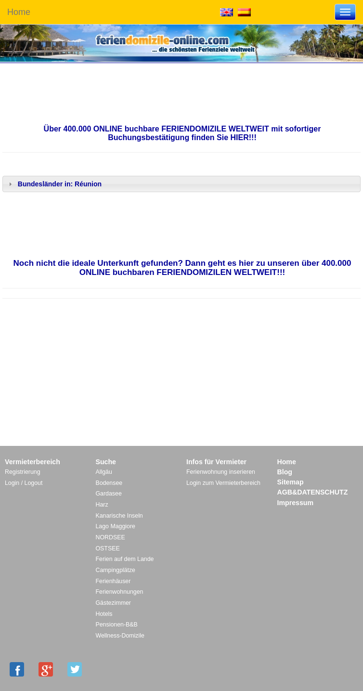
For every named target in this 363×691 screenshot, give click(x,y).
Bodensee (109, 483)
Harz (102, 504)
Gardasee (109, 493)
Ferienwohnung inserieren (220, 472)
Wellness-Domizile (120, 635)
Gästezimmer (113, 603)
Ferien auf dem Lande (125, 559)
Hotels (104, 614)
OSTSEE (108, 548)
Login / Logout (23, 483)
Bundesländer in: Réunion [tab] (54, 184)
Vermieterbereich (32, 462)
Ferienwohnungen (119, 591)
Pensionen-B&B (117, 624)
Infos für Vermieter (216, 462)
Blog (284, 472)
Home (18, 12)
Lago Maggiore (115, 526)
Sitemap (290, 482)
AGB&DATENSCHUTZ (312, 492)
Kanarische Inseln (119, 515)
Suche (106, 462)
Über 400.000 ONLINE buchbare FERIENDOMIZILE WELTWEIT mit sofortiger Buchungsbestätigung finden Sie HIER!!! (182, 133)
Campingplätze (115, 570)
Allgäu (104, 472)
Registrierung (22, 472)
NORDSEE (110, 537)
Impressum (295, 503)
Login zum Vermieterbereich (223, 483)
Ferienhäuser (113, 581)
